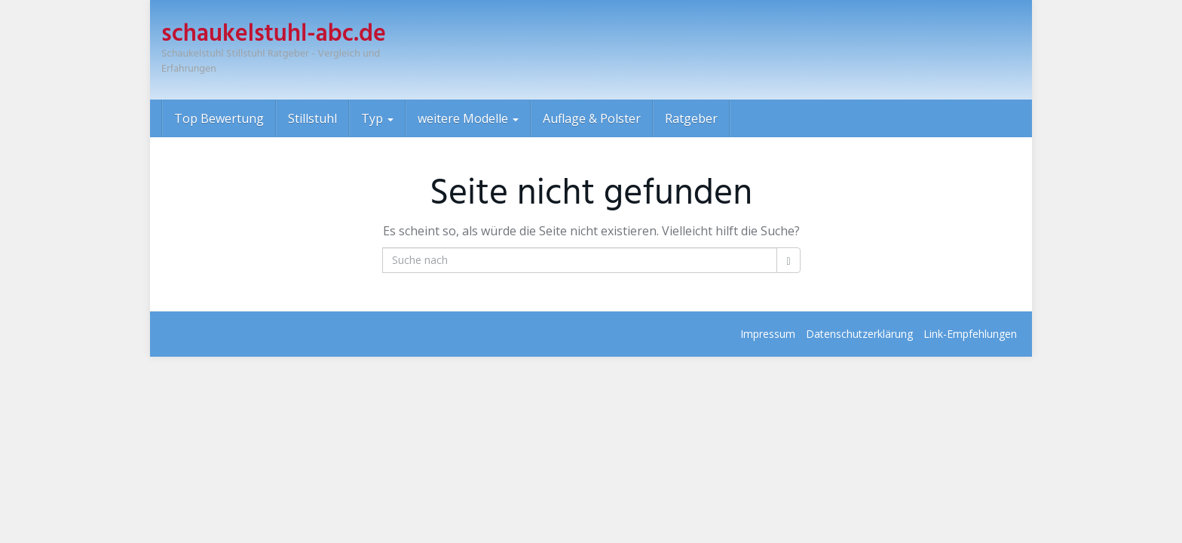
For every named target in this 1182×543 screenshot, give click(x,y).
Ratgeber (691, 118)
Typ (377, 118)
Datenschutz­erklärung (859, 334)
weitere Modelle (468, 118)
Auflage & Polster (592, 118)
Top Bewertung (219, 118)
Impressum (767, 334)
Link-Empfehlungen (970, 334)
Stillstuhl (312, 118)
